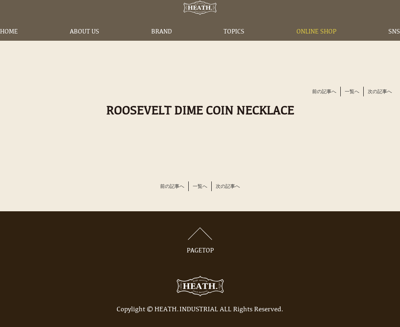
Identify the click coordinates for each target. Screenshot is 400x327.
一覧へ (352, 92)
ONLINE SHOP (316, 45)
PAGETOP (200, 240)
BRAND (161, 45)
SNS (394, 45)
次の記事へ (380, 92)
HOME (9, 45)
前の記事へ (324, 92)
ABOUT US (84, 45)
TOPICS (233, 45)
